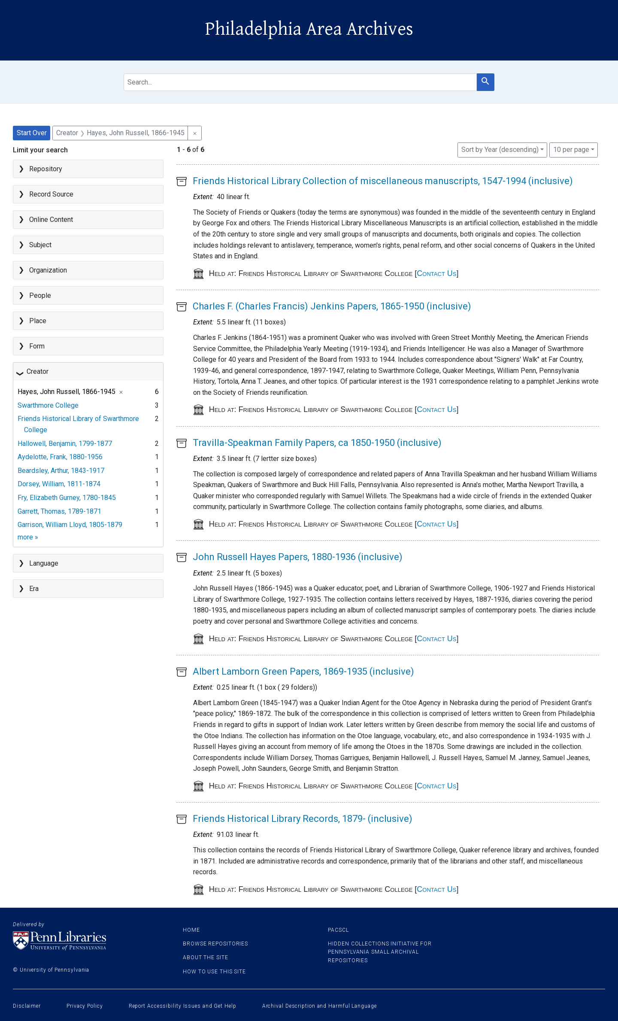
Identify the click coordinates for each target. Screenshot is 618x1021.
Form (37, 346)
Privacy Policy (85, 1006)
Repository (45, 169)
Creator (37, 371)
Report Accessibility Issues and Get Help (182, 1006)
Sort (500, 149)
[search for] (300, 82)
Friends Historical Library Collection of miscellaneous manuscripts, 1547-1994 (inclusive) (383, 181)
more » (28, 537)
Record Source (51, 194)
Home (191, 930)
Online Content (51, 219)
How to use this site (214, 972)
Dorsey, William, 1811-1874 (59, 484)
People (40, 295)
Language (43, 563)
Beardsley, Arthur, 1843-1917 (61, 471)
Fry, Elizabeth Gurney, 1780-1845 (67, 498)
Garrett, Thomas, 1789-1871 (59, 511)
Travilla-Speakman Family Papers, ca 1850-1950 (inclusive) (317, 442)
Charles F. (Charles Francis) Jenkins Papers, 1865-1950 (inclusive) (332, 306)
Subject (40, 245)
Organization (48, 270)
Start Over (32, 133)
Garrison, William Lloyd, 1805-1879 (70, 525)
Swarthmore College (48, 405)
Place (37, 321)
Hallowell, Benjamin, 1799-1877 (65, 443)
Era (34, 589)
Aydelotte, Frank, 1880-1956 (60, 457)
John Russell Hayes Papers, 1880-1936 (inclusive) (298, 556)
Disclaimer (27, 1006)
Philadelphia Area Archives (309, 29)
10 (571, 149)
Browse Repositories (215, 944)
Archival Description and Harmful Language (319, 1006)
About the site (205, 957)
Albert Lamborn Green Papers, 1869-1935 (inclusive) (303, 671)
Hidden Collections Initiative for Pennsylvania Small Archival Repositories (380, 952)
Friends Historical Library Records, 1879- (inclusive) (302, 818)
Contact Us (436, 273)
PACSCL (338, 930)
